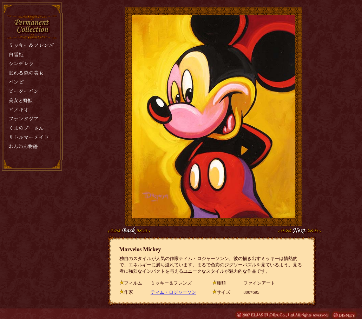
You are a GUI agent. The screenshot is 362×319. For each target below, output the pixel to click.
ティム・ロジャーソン (173, 292)
